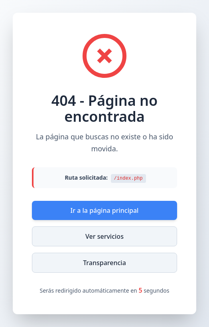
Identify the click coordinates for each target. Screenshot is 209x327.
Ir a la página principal (105, 210)
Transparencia (104, 262)
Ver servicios (104, 236)
